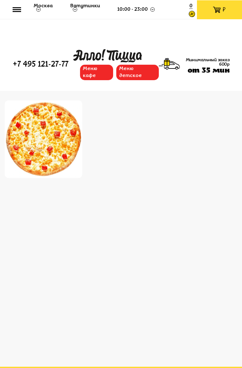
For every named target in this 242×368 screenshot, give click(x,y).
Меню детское (130, 72)
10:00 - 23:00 (133, 9)
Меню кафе (90, 72)
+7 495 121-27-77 (40, 64)
